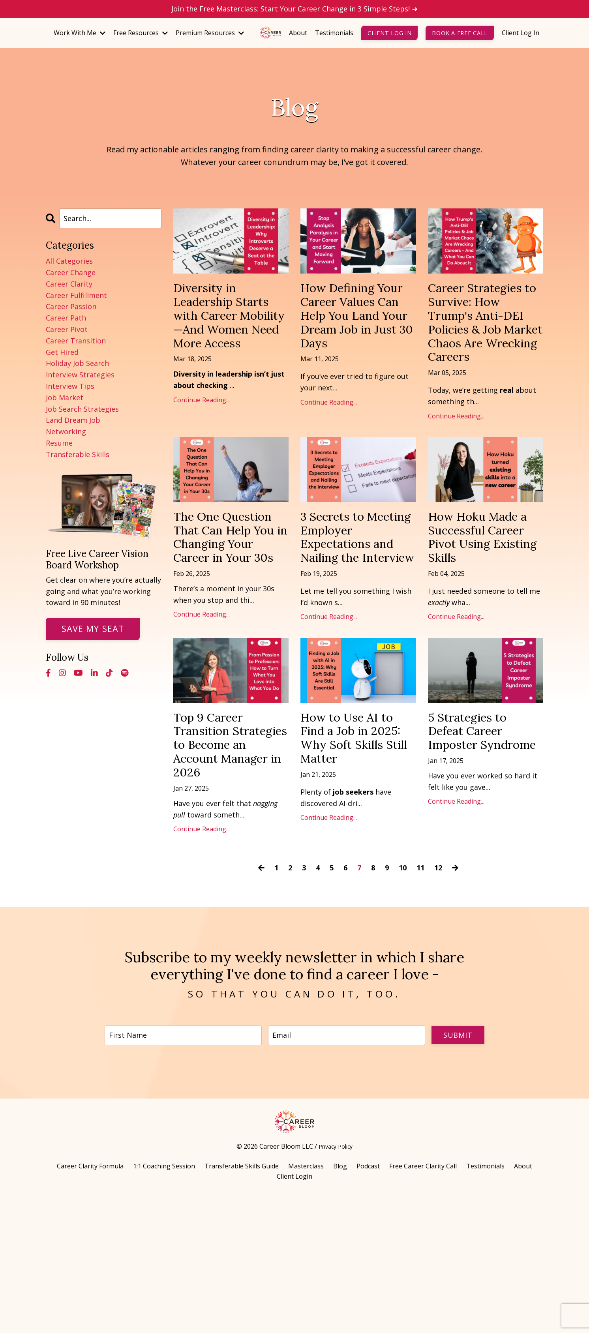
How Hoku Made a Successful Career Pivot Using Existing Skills (482, 606)
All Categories (69, 261)
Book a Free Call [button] (460, 33)
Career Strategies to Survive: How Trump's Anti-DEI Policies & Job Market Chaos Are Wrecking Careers (485, 349)
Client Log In (520, 32)
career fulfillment (76, 295)
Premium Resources (210, 32)
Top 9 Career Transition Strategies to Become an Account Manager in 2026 (231, 863)
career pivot (67, 329)
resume (59, 443)
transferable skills (77, 454)
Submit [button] (456, 1170)
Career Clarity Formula (90, 1303)
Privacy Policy (335, 1283)
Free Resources (140, 32)
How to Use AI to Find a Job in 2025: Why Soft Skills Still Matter (355, 846)
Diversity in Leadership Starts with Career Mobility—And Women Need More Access (225, 341)
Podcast (368, 1303)
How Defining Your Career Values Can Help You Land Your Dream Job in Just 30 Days (357, 332)
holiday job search (77, 363)
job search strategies (82, 409)
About (298, 32)
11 (420, 1002)
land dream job (73, 420)
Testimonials (334, 32)
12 (438, 1002)
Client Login (294, 1313)
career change (71, 272)
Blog (340, 1303)
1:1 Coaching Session (164, 1303)
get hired (62, 352)
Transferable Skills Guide (241, 1303)
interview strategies (80, 374)
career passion (71, 306)
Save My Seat (93, 628)
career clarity (69, 284)
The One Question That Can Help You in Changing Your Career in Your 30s (224, 615)
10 (403, 1002)
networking (66, 431)
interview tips (70, 386)
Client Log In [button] (389, 33)
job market (64, 397)
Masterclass (306, 1303)
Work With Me (79, 32)
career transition (76, 340)
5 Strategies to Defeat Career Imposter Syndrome (475, 846)
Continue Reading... (201, 450)
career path (66, 317)
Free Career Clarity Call (423, 1303)
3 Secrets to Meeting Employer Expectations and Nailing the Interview (356, 615)
